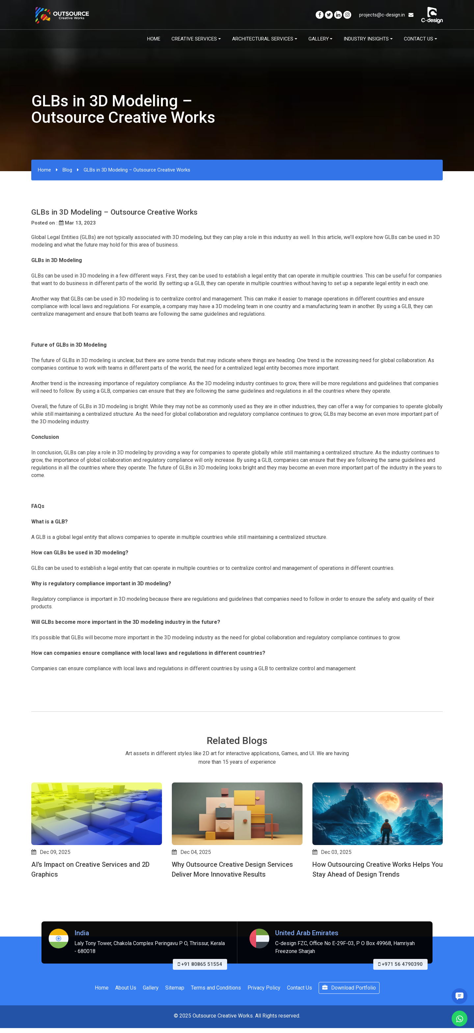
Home (153, 39)
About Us (125, 988)
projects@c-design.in (386, 15)
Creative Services (194, 39)
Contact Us (418, 39)
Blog (67, 170)
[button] (34, 900)
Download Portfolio (349, 988)
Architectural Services (262, 39)
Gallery (318, 39)
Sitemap (174, 988)
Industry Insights (366, 39)
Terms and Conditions (216, 988)
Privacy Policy (264, 988)
